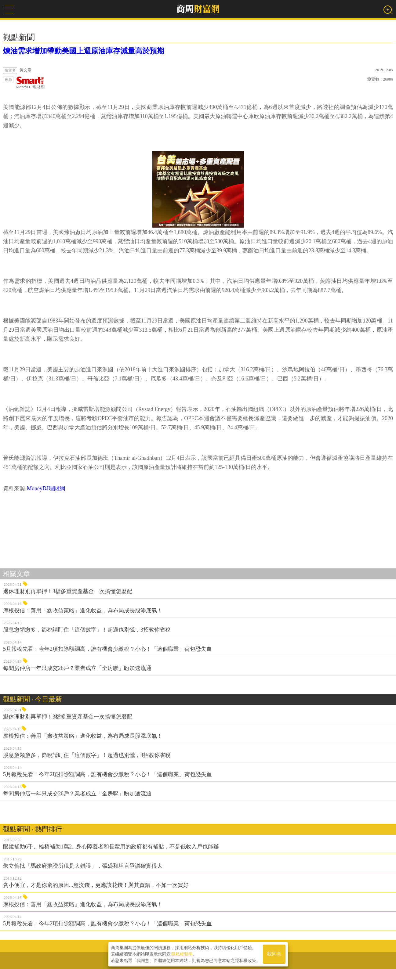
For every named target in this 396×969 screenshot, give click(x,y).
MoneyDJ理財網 (46, 488)
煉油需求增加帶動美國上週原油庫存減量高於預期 (83, 51)
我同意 (274, 954)
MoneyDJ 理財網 (30, 83)
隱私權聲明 (182, 954)
